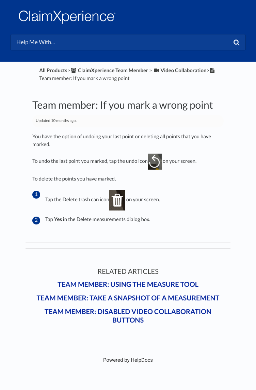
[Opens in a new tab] (128, 360)
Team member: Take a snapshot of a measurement (127, 298)
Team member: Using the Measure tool (128, 284)
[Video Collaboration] (180, 70)
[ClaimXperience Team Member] (109, 70)
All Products (53, 70)
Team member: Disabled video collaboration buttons (128, 316)
